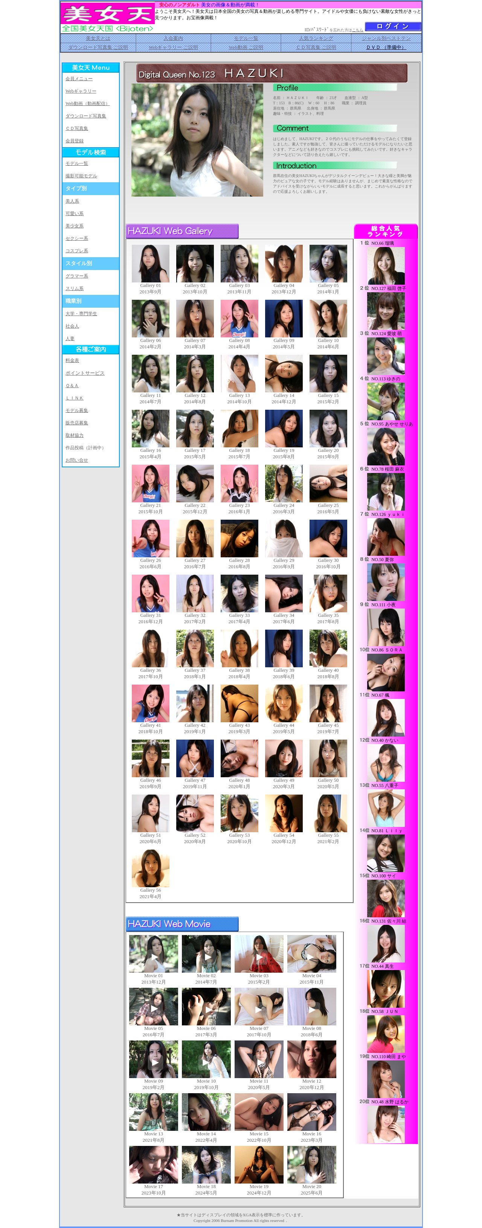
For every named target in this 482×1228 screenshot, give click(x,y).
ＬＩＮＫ (75, 398)
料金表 (72, 360)
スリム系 (75, 288)
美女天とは (98, 38)
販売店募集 (77, 423)
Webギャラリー (81, 91)
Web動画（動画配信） (88, 103)
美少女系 (75, 226)
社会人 (72, 326)
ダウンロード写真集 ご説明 (98, 47)
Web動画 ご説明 (246, 47)
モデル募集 (77, 410)
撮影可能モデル (81, 175)
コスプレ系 (77, 250)
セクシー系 (77, 238)
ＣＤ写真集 (77, 128)
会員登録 (75, 140)
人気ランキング (316, 38)
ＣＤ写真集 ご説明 (316, 47)
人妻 (70, 338)
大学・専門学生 (81, 313)
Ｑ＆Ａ (72, 385)
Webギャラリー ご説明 (173, 47)
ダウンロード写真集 (86, 116)
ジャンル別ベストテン (386, 38)
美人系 (72, 201)
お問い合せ (77, 460)
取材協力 (75, 435)
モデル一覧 (246, 38)
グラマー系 (77, 276)
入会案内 (173, 38)
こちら (357, 30)
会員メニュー (79, 78)
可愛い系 (75, 213)
